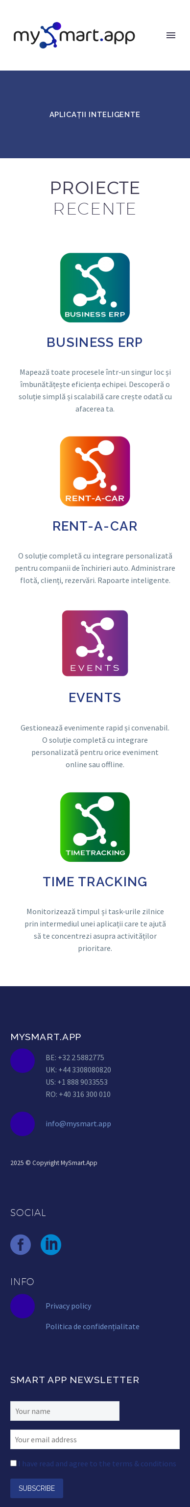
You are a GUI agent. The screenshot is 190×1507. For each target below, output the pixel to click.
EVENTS (95, 697)
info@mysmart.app (78, 1123)
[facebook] (20, 1245)
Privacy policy (68, 1306)
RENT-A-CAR (95, 526)
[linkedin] (51, 1245)
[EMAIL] (95, 1438)
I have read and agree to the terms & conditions (97, 1463)
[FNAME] (64, 1410)
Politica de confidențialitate (93, 1326)
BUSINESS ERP (95, 342)
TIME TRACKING (95, 882)
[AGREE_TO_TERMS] (13, 1463)
